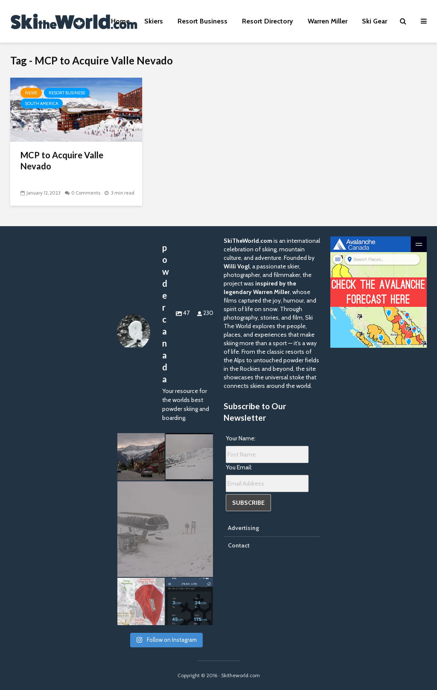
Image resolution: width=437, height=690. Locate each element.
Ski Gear (374, 21)
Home (120, 21)
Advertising (243, 528)
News (31, 93)
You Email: (239, 467)
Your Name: (241, 438)
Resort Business (202, 21)
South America (41, 103)
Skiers (153, 21)
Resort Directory (267, 21)
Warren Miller (327, 21)
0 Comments (85, 193)
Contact (239, 545)
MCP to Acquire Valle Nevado (61, 160)
